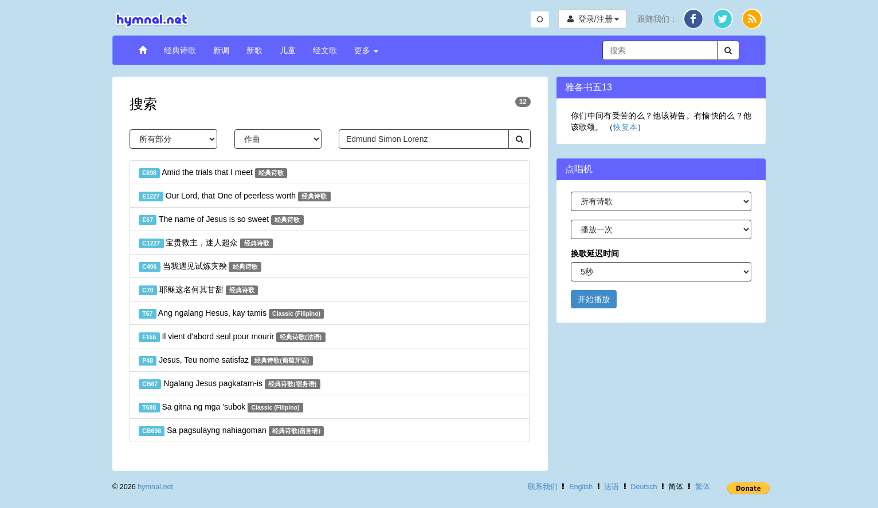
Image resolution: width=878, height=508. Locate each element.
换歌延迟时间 (595, 253)
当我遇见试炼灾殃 (200, 266)
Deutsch (643, 487)
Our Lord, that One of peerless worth (235, 196)
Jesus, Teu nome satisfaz (226, 360)
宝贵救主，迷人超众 (206, 243)
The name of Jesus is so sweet (221, 220)
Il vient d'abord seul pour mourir (232, 337)
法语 (611, 487)
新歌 (254, 50)
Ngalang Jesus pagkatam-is (229, 384)
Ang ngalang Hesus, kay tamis (231, 313)
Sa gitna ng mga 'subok (221, 407)
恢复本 (625, 127)
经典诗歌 (180, 50)
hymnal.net (155, 487)
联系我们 (543, 487)
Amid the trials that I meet (213, 173)
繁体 (702, 487)
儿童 (288, 50)
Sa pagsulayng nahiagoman (231, 431)
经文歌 (325, 50)
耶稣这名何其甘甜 (198, 290)
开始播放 (594, 299)
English (581, 487)
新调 (221, 50)
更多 (366, 50)
